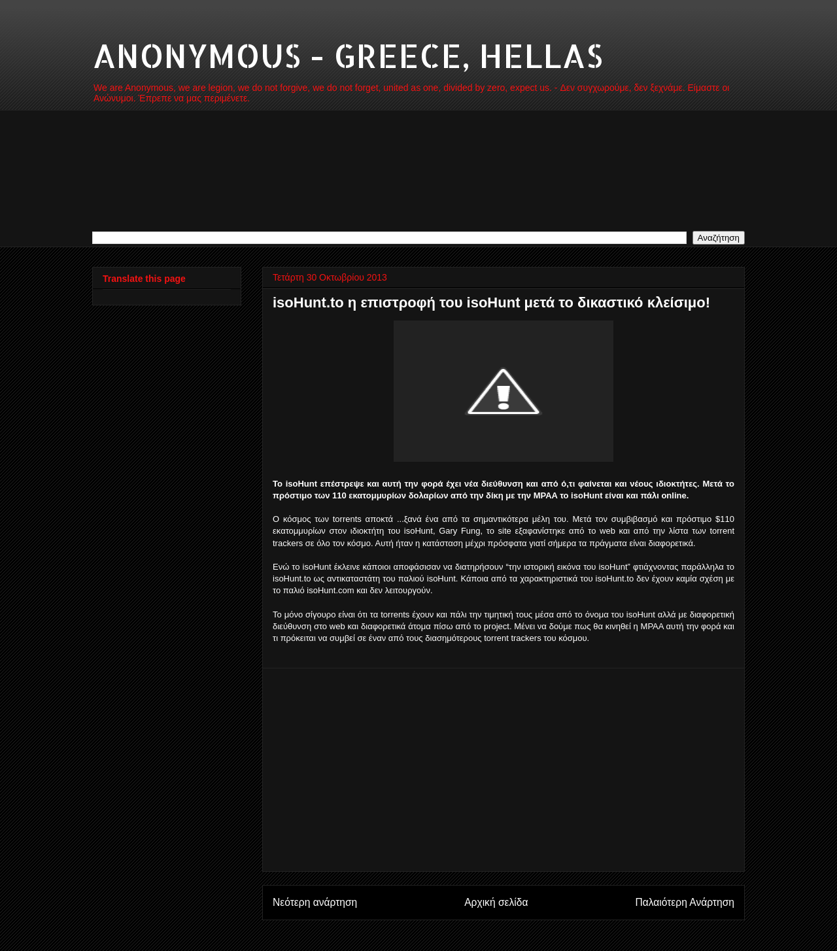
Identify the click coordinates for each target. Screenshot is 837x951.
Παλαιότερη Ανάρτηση (684, 902)
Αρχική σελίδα (496, 902)
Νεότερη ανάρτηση (315, 902)
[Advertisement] (503, 769)
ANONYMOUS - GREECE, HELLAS (347, 55)
